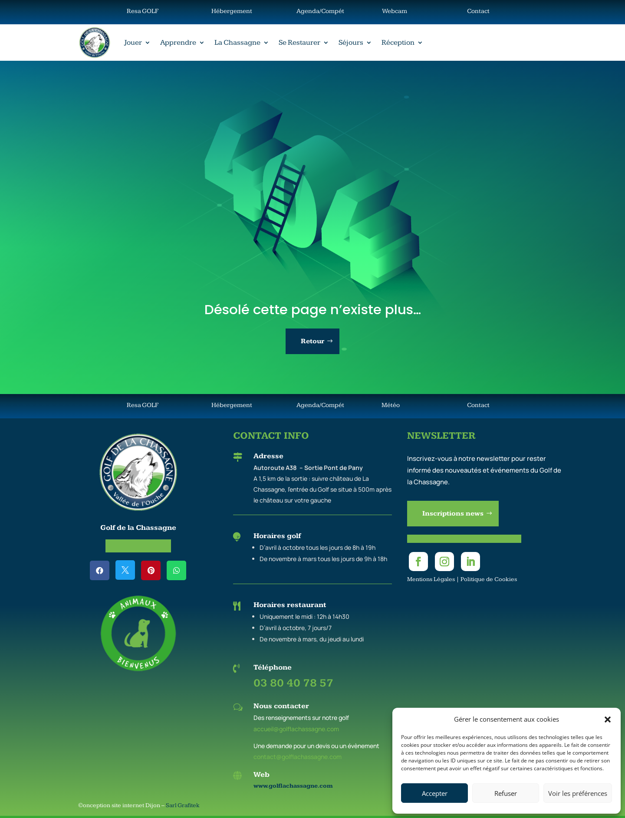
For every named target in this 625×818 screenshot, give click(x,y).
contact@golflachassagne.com (297, 756)
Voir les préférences (577, 793)
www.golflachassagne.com (293, 785)
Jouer (133, 42)
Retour (312, 341)
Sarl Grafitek (182, 805)
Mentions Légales (431, 579)
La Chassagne (237, 42)
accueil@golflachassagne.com (296, 729)
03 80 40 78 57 (293, 683)
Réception (398, 42)
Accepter (434, 793)
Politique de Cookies (489, 579)
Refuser (505, 793)
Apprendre (178, 42)
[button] (607, 719)
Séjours (351, 42)
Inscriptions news (453, 513)
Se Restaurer (299, 42)
